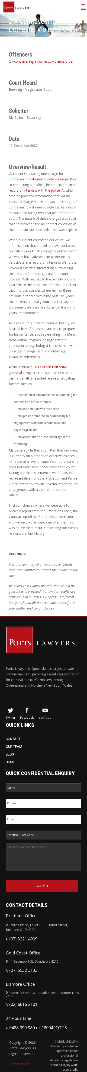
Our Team (14, 747)
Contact (13, 739)
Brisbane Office (21, 915)
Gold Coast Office (23, 953)
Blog (10, 754)
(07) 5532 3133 (23, 970)
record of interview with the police (34, 190)
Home (10, 762)
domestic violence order (50, 179)
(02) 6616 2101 (23, 1004)
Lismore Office (20, 984)
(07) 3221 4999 (23, 939)
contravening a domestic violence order (44, 61)
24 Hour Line (18, 1018)
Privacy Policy (19, 1064)
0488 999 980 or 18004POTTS (38, 1027)
